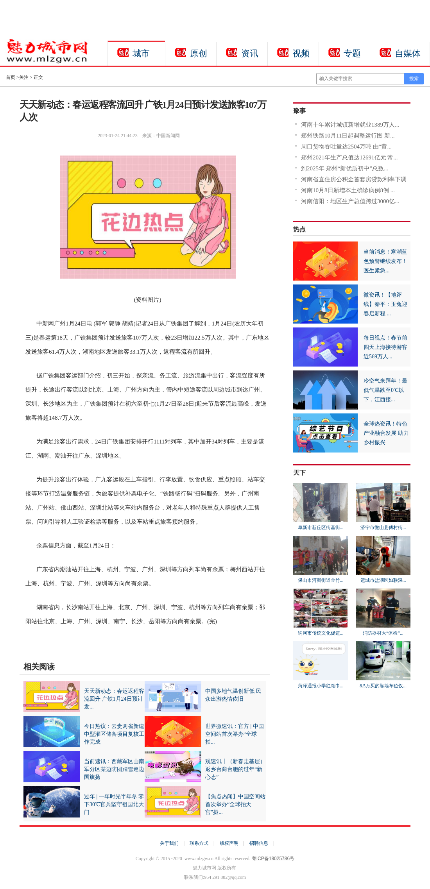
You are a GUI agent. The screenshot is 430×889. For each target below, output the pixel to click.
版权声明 (229, 843)
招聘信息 (258, 843)
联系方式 (199, 843)
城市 (141, 53)
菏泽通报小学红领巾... (321, 686)
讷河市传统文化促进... (321, 633)
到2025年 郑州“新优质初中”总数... (344, 168)
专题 (352, 53)
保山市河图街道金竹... (321, 580)
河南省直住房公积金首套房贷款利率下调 (354, 179)
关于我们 (169, 843)
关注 (24, 77)
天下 (299, 472)
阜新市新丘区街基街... (321, 527)
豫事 (299, 110)
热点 (299, 229)
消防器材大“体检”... (383, 633)
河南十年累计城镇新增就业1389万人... (350, 125)
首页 (10, 77)
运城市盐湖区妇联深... (383, 580)
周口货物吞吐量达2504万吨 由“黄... (346, 146)
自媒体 (408, 53)
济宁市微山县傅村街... (383, 527)
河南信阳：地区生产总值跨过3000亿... (350, 201)
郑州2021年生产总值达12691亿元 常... (349, 157)
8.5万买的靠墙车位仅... (383, 686)
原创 (198, 53)
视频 (301, 53)
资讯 (249, 53)
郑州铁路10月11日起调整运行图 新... (347, 135)
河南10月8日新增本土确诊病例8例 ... (348, 190)
